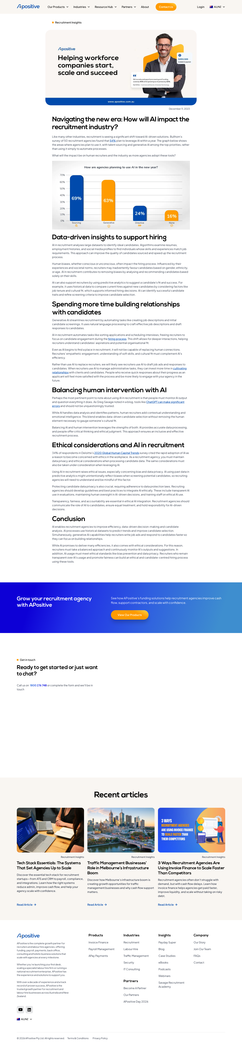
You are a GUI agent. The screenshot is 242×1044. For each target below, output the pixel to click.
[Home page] (43, 936)
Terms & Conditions (78, 1038)
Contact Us (166, 7)
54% (113, 140)
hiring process (117, 339)
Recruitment (131, 942)
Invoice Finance (98, 942)
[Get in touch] (167, 704)
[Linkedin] (29, 1009)
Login (200, 7)
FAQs (197, 955)
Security (129, 962)
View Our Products (130, 615)
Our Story (200, 942)
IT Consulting (132, 969)
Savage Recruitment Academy (171, 984)
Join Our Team (202, 949)
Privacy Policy (100, 1038)
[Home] (28, 7)
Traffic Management (136, 955)
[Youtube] (20, 1009)
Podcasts (164, 969)
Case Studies (166, 955)
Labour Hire (131, 949)
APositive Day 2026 (136, 1001)
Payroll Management (101, 949)
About (145, 7)
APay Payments (98, 955)
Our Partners (131, 995)
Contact (199, 962)
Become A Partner (135, 988)
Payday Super (167, 942)
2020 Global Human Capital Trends (116, 453)
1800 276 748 (38, 685)
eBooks (163, 962)
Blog (161, 949)
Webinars (164, 976)
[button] (58, 7)
